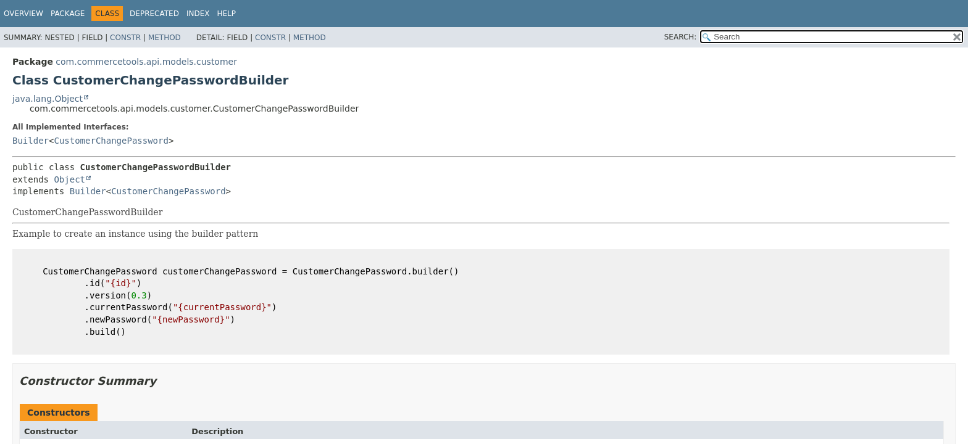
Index (198, 13)
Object (69, 179)
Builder (30, 141)
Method (164, 37)
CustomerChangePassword (111, 141)
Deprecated (154, 13)
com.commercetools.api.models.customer (146, 62)
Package (68, 13)
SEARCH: (680, 37)
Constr (125, 37)
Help (226, 13)
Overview (23, 13)
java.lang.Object (47, 99)
